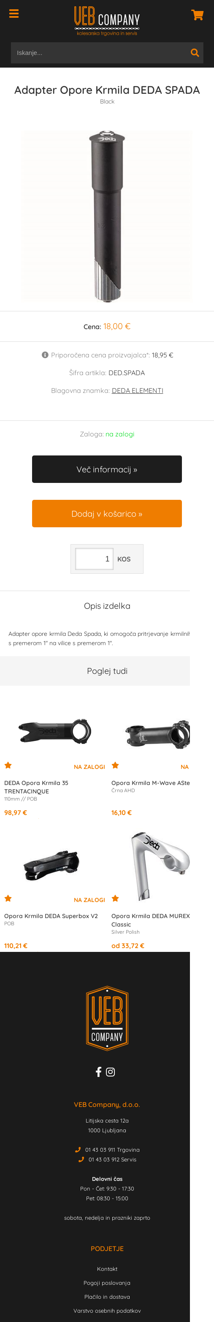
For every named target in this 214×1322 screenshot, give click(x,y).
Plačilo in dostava (107, 1296)
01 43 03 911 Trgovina (112, 1149)
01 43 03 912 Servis (112, 1159)
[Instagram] (112, 1073)
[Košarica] (195, 15)
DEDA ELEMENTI (137, 390)
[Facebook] (100, 1073)
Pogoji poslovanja (107, 1282)
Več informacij (103, 469)
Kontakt (107, 1268)
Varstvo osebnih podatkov (107, 1310)
